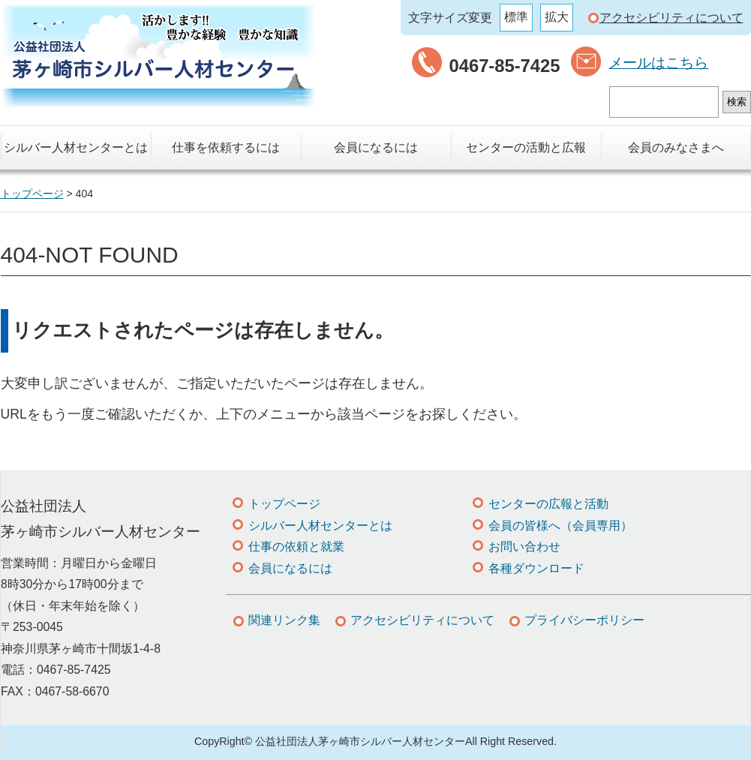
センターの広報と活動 (548, 503)
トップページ (284, 503)
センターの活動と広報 (526, 147)
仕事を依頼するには (226, 147)
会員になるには (376, 147)
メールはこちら (658, 63)
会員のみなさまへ (676, 147)
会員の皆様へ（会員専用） (560, 525)
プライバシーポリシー (584, 620)
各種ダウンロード (536, 568)
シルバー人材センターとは (76, 147)
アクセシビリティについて (671, 17)
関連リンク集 (284, 620)
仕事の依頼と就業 (296, 546)
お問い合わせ (524, 546)
